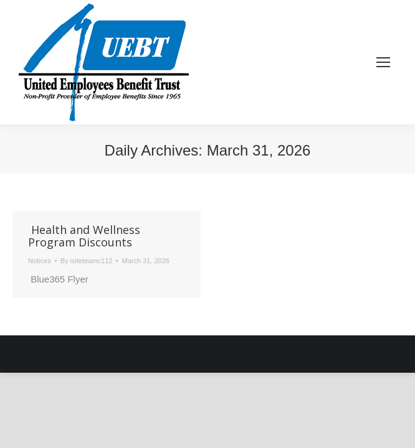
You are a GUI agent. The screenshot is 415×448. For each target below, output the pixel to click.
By (86, 260)
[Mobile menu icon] (383, 62)
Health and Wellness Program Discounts (84, 236)
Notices (39, 260)
